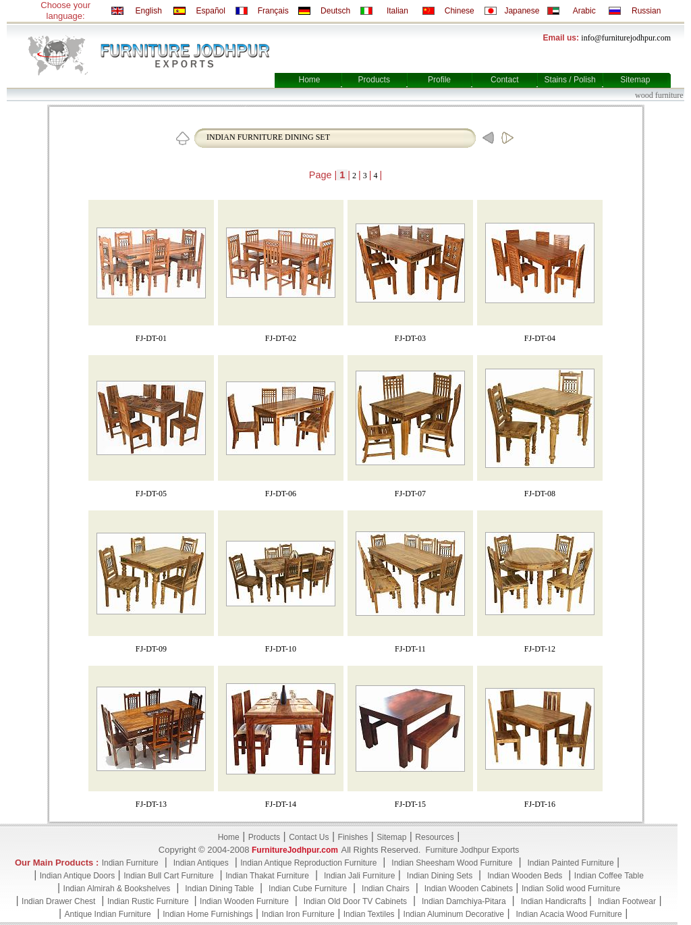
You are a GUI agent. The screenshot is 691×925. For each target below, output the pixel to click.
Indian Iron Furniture (298, 914)
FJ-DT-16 (539, 804)
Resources (434, 837)
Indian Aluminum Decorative (454, 914)
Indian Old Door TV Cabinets (355, 901)
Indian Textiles (369, 914)
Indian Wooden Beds (524, 875)
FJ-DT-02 (280, 338)
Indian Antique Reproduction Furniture (308, 863)
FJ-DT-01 (151, 338)
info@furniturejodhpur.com (626, 38)
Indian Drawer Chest (58, 901)
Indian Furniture (130, 863)
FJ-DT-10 (280, 649)
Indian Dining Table (219, 888)
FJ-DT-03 (410, 338)
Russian (646, 11)
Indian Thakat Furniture (267, 875)
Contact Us (309, 837)
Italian (397, 11)
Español (210, 11)
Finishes (353, 837)
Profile (439, 79)
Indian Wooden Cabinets (468, 888)
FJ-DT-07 (410, 493)
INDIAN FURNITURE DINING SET (268, 137)
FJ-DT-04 (539, 338)
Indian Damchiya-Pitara (464, 901)
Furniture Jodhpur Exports (472, 850)
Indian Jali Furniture (359, 875)
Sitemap (635, 79)
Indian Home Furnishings (207, 914)
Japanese (521, 11)
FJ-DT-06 (280, 493)
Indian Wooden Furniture (244, 901)
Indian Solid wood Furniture (571, 888)
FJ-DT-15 (410, 804)
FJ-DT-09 (151, 649)
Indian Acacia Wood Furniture (569, 914)
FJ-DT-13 (151, 804)
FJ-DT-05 (151, 493)
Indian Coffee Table (609, 875)
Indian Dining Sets (439, 875)
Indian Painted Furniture (570, 863)
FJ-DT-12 (539, 649)
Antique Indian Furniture (108, 914)
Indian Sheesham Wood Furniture (451, 863)
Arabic (584, 11)
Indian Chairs (386, 888)
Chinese (459, 11)
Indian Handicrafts (553, 901)
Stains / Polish (570, 79)
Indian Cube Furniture (308, 888)
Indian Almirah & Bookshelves (117, 888)
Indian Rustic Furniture (149, 901)
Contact (504, 79)
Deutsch (335, 11)
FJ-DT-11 (410, 649)
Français (273, 11)
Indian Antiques (201, 863)
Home (309, 79)
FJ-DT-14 (280, 804)
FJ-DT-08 (539, 493)
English (148, 11)
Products (374, 79)
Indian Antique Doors (77, 875)
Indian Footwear (627, 901)
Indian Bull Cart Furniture (168, 875)
